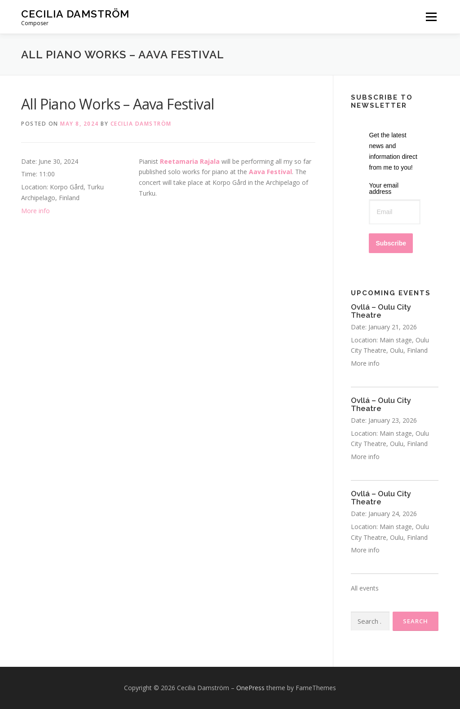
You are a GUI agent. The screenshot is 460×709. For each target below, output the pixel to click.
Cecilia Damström (75, 14)
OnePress (250, 687)
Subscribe (391, 243)
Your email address (383, 188)
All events (365, 588)
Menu (431, 17)
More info (35, 210)
